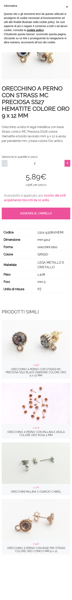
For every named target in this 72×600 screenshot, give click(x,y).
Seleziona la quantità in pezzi (20, 156)
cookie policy (35, 30)
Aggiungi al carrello (36, 213)
